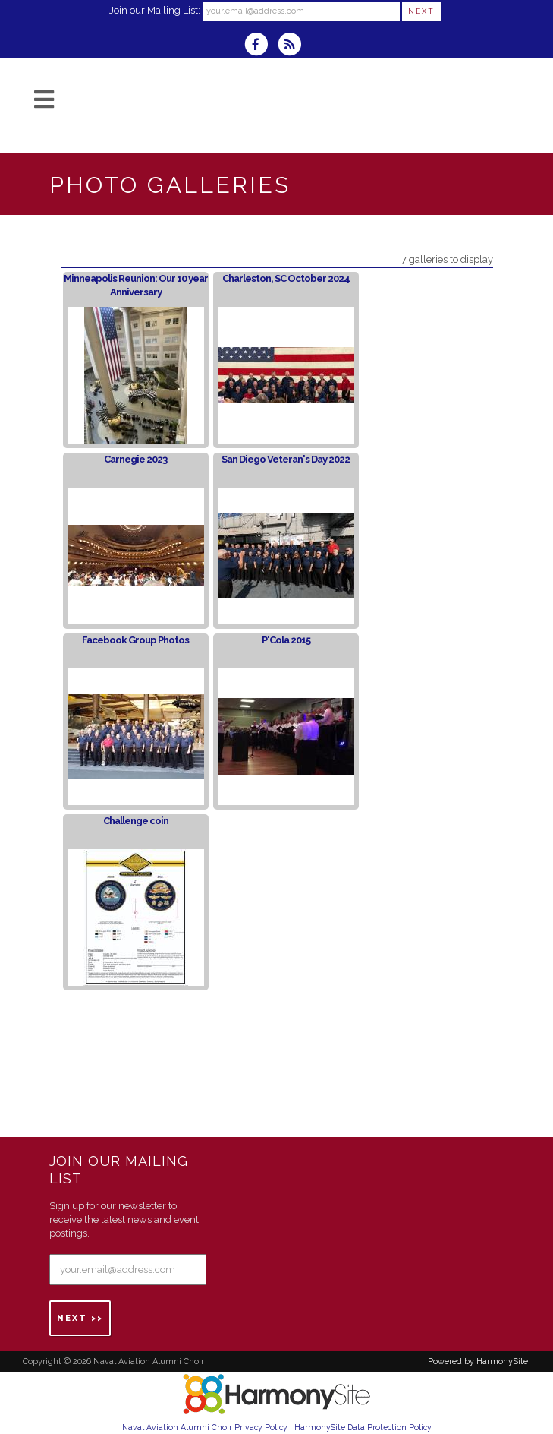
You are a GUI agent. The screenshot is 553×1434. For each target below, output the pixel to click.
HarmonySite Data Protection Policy (363, 1427)
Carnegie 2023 (135, 459)
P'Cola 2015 (286, 640)
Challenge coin (135, 820)
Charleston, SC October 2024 (286, 278)
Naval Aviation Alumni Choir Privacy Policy (204, 1427)
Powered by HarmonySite (478, 1361)
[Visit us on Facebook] (261, 46)
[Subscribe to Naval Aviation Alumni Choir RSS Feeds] (293, 46)
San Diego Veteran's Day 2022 (286, 459)
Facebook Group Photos (135, 640)
